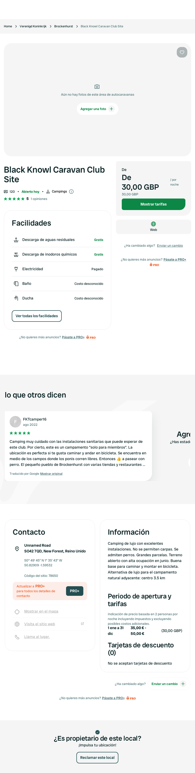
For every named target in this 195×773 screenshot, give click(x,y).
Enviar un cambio (170, 245)
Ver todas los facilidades (37, 315)
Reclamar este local (97, 757)
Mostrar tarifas (153, 204)
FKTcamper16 (34, 419)
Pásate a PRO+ (73, 337)
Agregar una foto (97, 108)
